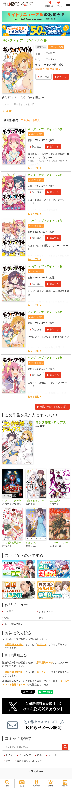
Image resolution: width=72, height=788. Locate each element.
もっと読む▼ (9, 111)
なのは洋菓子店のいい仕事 (12, 542)
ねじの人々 (55, 500)
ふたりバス (31, 542)
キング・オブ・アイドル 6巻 (45, 357)
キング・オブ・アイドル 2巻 (45, 175)
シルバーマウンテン (59, 542)
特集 (39, 755)
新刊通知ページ (45, 662)
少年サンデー (52, 59)
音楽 (41, 618)
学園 (6, 618)
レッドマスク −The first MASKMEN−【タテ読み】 (12, 500)
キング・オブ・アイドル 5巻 (45, 312)
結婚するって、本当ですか (36, 500)
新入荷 (9, 755)
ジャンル (52, 755)
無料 (8, 760)
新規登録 (49, 4)
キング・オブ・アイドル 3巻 (45, 220)
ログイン (58, 4)
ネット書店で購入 (13, 624)
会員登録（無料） (14, 644)
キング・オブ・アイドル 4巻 (45, 266)
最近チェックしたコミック (31, 760)
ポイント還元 (57, 47)
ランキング (25, 755)
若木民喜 (50, 53)
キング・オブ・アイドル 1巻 (45, 129)
